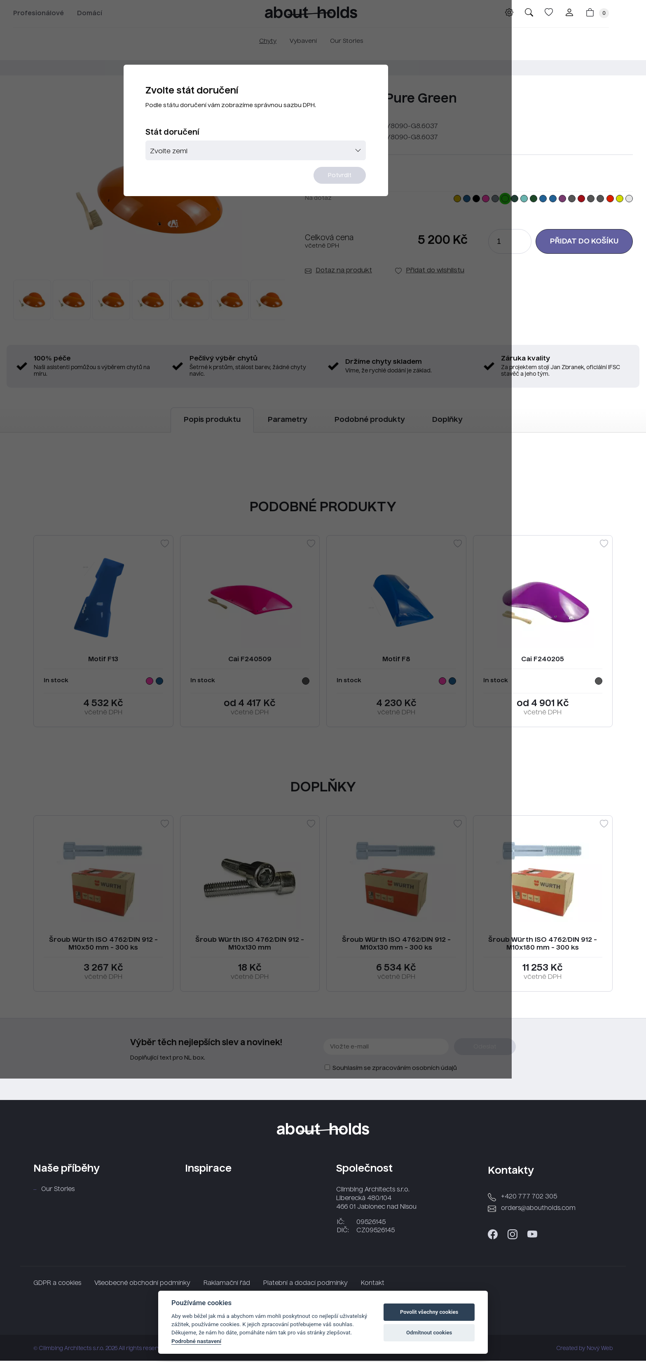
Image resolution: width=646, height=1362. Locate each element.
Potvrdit (373, 201)
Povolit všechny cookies (429, 1312)
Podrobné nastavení (196, 1341)
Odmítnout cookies (429, 1332)
